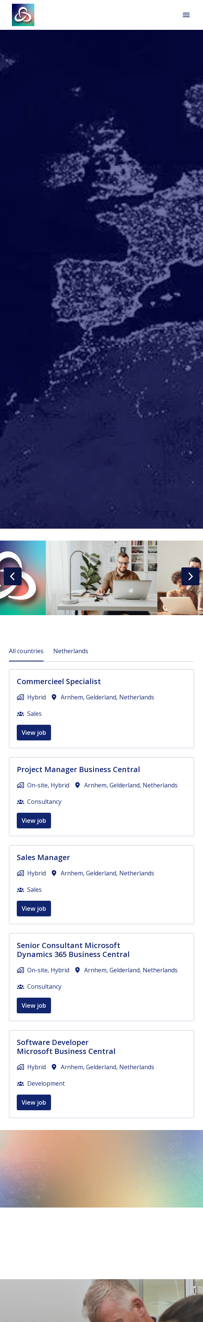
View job (34, 732)
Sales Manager (43, 857)
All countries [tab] (26, 651)
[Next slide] (190, 576)
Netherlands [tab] (70, 651)
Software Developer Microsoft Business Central (66, 1047)
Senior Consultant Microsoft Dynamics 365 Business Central (73, 950)
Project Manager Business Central (78, 769)
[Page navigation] (186, 14)
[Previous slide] (13, 576)
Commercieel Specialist (59, 681)
